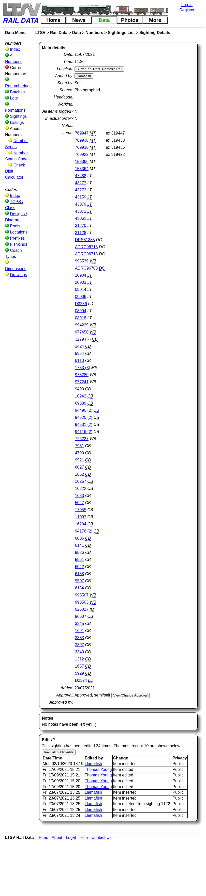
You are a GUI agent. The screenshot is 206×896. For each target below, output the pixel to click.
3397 (79, 645)
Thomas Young (98, 769)
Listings (17, 122)
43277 (80, 183)
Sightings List (121, 32)
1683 (79, 495)
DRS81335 (85, 240)
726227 (82, 439)
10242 (80, 396)
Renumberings (18, 86)
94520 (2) (84, 417)
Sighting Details (154, 32)
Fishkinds (18, 244)
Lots (14, 98)
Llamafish (93, 763)
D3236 (81, 304)
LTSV (40, 32)
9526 (79, 552)
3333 (79, 638)
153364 (82, 169)
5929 (79, 673)
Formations (15, 110)
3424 (79, 346)
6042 (79, 567)
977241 (82, 382)
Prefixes (17, 238)
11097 (80, 517)
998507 (82, 595)
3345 (79, 623)
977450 (82, 332)
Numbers (94, 32)
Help (83, 837)
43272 (80, 190)
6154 (79, 588)
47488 (80, 176)
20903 (80, 282)
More (155, 20)
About (57, 837)
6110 (79, 360)
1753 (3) (82, 368)
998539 (82, 261)
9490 (79, 389)
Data (104, 20)
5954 (79, 353)
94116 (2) (84, 431)
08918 (80, 318)
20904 (80, 275)
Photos (129, 20)
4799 (79, 453)
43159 (80, 197)
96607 (80, 616)
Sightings (18, 116)
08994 (80, 311)
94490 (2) (84, 410)
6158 (79, 574)
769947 (82, 133)
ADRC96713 (86, 254)
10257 (80, 481)
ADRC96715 (86, 247)
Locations (18, 232)
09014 (80, 289)
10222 (80, 488)
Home (53, 20)
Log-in (187, 5)
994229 (82, 325)
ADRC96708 (86, 268)
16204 (80, 524)
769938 (82, 140)
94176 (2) (84, 531)
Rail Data (58, 32)
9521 (79, 460)
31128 (80, 232)
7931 (79, 446)
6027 (79, 467)
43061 (80, 218)
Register (187, 10)
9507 (79, 581)
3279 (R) (83, 339)
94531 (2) (84, 424)
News (78, 20)
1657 (79, 666)
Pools (15, 226)
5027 (79, 503)
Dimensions (15, 269)
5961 (79, 559)
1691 (79, 630)
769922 (82, 154)
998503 (82, 602)
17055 (80, 510)
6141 (79, 545)
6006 (79, 538)
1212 (79, 659)
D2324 (81, 680)
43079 (80, 204)
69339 (80, 403)
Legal (71, 837)
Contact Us (101, 837)
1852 (79, 474)
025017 (82, 609)
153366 (82, 161)
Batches (17, 92)
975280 (82, 375)
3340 (79, 652)
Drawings (18, 275)
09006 (80, 296)
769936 (82, 147)
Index (15, 49)
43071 (80, 211)
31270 (80, 225)
